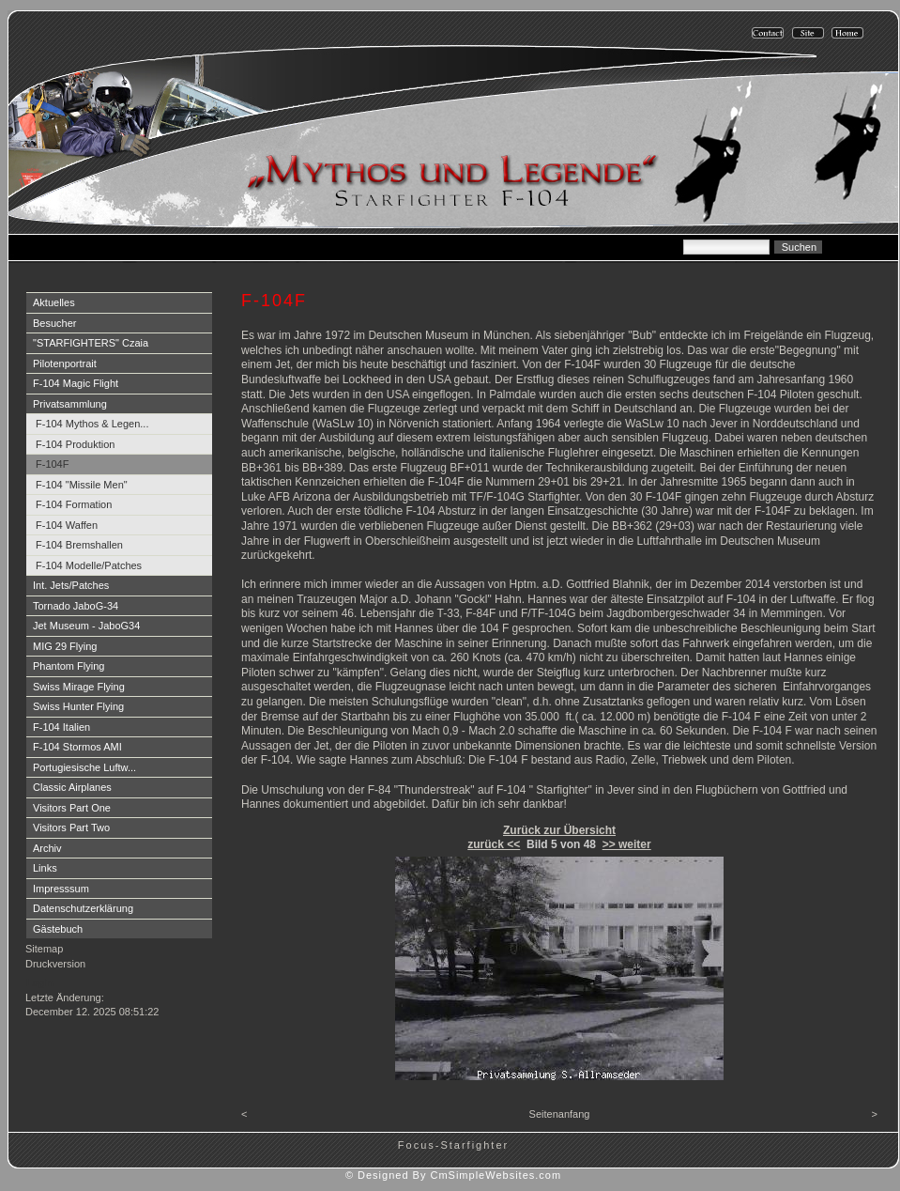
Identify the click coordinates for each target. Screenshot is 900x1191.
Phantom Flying (68, 666)
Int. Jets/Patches (71, 585)
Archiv (47, 848)
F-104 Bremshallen (79, 544)
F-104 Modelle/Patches (89, 565)
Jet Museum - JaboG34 (86, 625)
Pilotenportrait (65, 363)
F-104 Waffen (67, 525)
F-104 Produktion (75, 444)
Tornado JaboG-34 (75, 605)
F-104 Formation (74, 504)
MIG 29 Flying (65, 646)
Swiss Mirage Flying (79, 686)
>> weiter (627, 844)
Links (45, 868)
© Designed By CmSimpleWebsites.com (453, 1175)
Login (39, 982)
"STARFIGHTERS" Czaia (90, 342)
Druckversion (55, 963)
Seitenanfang (559, 1114)
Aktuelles (54, 302)
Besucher (54, 323)
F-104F (52, 464)
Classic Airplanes (72, 787)
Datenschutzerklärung (83, 908)
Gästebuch (58, 929)
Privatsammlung (70, 404)
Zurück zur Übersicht (559, 830)
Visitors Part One (72, 807)
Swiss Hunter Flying (78, 706)
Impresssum (61, 888)
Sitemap (44, 948)
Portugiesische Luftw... (84, 767)
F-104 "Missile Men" (82, 484)
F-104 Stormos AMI (77, 746)
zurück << (493, 844)
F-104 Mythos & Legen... (92, 423)
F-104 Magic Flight (75, 383)
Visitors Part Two (71, 827)
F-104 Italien (61, 727)
